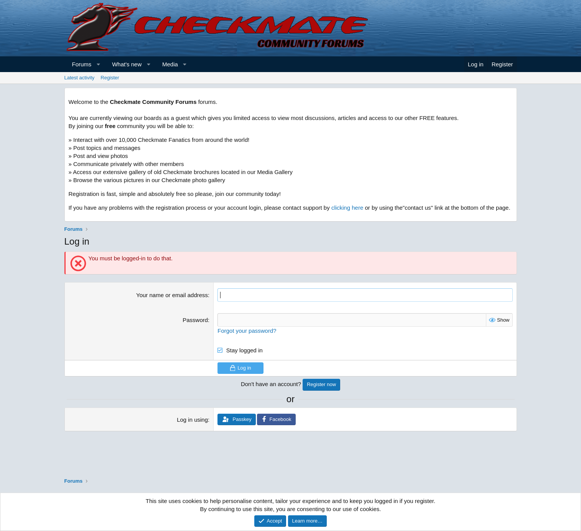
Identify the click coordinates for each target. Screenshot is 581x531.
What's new (127, 64)
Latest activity (79, 78)
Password (195, 320)
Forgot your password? (246, 330)
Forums (82, 64)
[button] (98, 64)
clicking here (347, 207)
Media (170, 64)
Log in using (192, 419)
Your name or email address (172, 295)
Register (109, 78)
